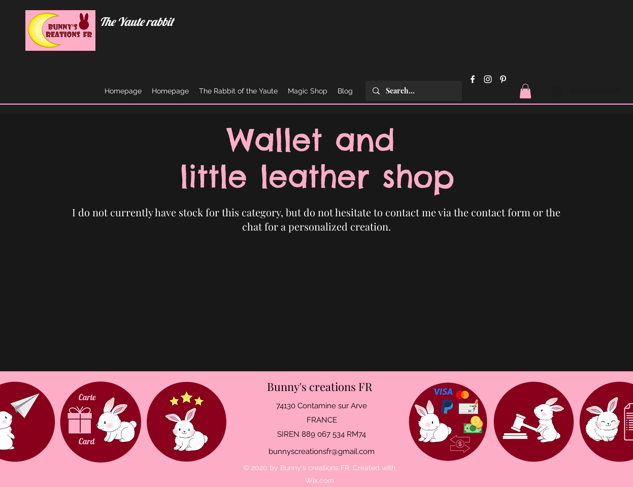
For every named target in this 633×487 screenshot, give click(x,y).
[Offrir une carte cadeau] (101, 422)
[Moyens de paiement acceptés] (448, 422)
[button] (525, 91)
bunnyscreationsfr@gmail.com (322, 451)
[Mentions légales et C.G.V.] (534, 422)
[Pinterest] (503, 79)
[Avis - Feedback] (186, 422)
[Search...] (413, 91)
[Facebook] (473, 79)
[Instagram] (488, 79)
